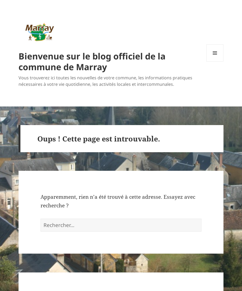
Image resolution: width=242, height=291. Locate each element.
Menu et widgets (215, 61)
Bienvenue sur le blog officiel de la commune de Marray (92, 61)
